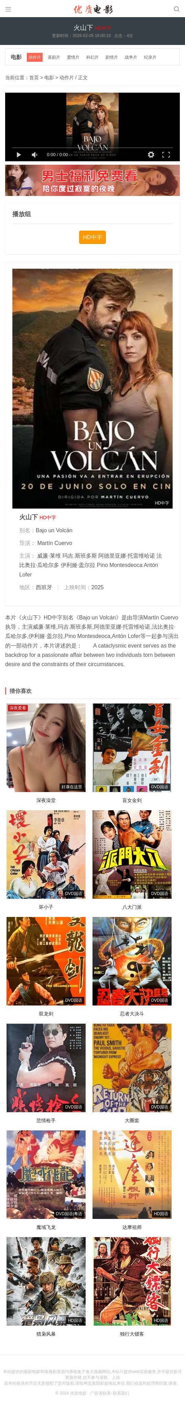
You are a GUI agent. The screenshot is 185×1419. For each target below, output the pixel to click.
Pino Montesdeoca (120, 565)
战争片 (131, 57)
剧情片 (112, 57)
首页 (34, 77)
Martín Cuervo (54, 543)
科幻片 (92, 57)
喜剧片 (54, 57)
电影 (16, 57)
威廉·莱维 (49, 556)
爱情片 (73, 57)
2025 (97, 587)
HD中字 (92, 237)
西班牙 (44, 587)
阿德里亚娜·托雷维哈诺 (126, 556)
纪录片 (150, 57)
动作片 (35, 57)
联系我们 (121, 1393)
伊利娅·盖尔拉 (78, 565)
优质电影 (78, 1393)
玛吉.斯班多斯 (79, 556)
